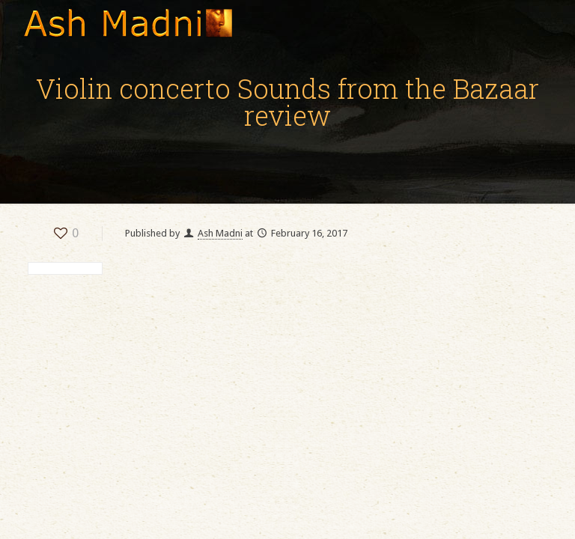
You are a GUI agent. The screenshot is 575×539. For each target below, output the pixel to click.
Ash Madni (220, 233)
